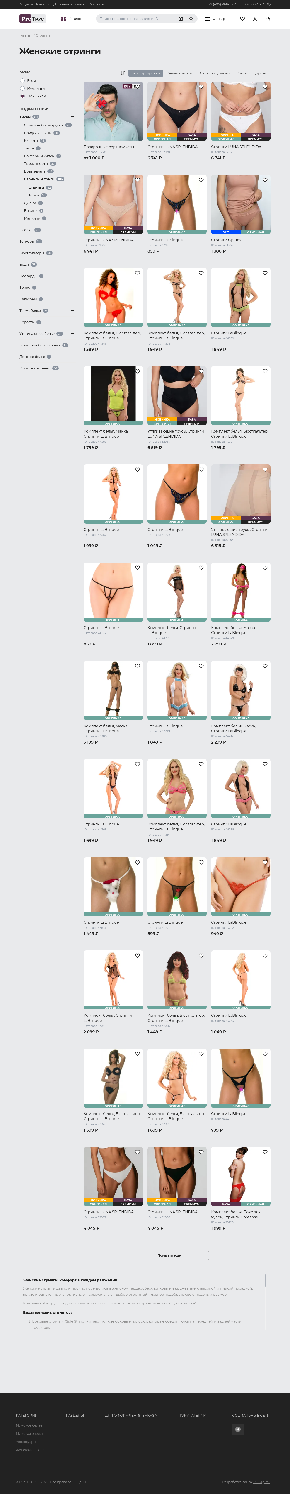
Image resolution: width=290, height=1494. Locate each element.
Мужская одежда (30, 1401)
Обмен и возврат (162, 1409)
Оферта (154, 1393)
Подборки (61, 1417)
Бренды (59, 1401)
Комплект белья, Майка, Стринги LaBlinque (106, 433)
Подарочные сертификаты (109, 147)
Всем (31, 81)
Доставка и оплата (68, 4)
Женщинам (36, 96)
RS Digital (261, 1482)
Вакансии (60, 1442)
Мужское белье (29, 1393)
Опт (55, 1393)
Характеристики (66, 1409)
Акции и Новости (34, 4)
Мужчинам (36, 88)
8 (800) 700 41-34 (251, 4)
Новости (59, 1434)
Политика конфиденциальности (175, 1417)
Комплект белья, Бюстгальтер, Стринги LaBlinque (112, 335)
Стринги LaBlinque (165, 240)
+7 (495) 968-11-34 (222, 4)
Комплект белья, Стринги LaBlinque (171, 630)
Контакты (96, 4)
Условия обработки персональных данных (184, 1425)
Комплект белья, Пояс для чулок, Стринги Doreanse (236, 1214)
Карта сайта (62, 1450)
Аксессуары (26, 1409)
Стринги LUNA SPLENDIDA (172, 147)
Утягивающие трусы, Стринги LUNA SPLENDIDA (175, 433)
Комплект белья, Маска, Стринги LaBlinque (233, 630)
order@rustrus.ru (102, 1409)
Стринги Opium (226, 240)
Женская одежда (30, 1417)
